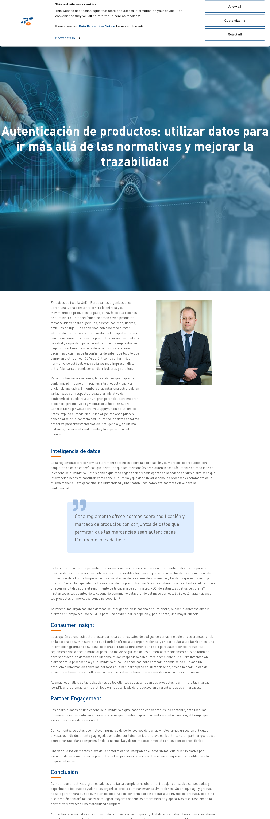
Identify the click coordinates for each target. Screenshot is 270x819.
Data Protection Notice (97, 31)
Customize (235, 25)
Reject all (235, 39)
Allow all (234, 11)
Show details (65, 42)
